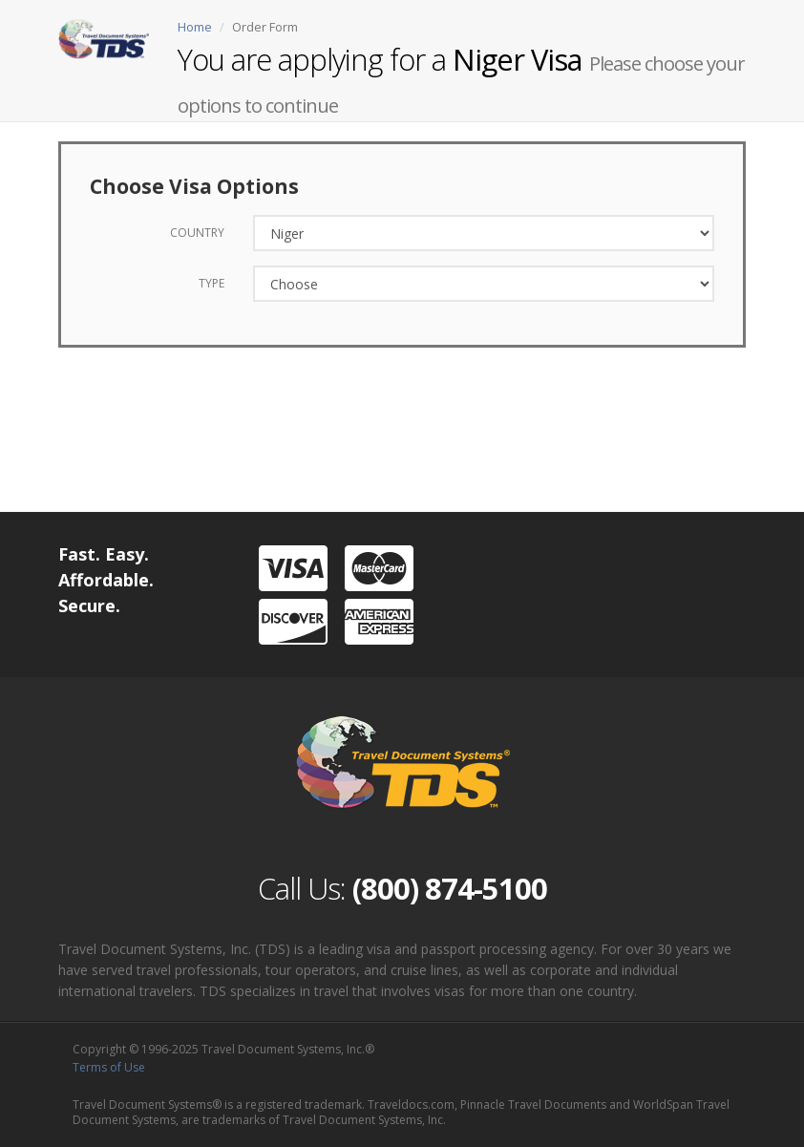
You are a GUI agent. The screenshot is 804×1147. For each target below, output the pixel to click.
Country (197, 232)
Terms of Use (109, 1067)
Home (195, 26)
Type (211, 283)
